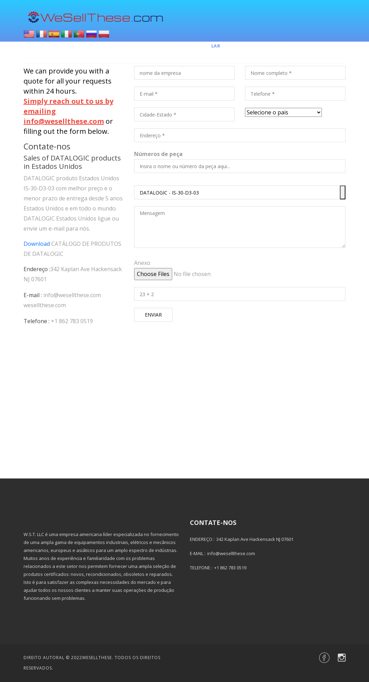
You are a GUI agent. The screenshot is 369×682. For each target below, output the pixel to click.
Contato (299, 46)
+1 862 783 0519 (72, 321)
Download (37, 244)
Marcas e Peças (253, 46)
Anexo (142, 263)
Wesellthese (97, 658)
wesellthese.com (45, 305)
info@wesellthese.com (72, 295)
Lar (215, 46)
